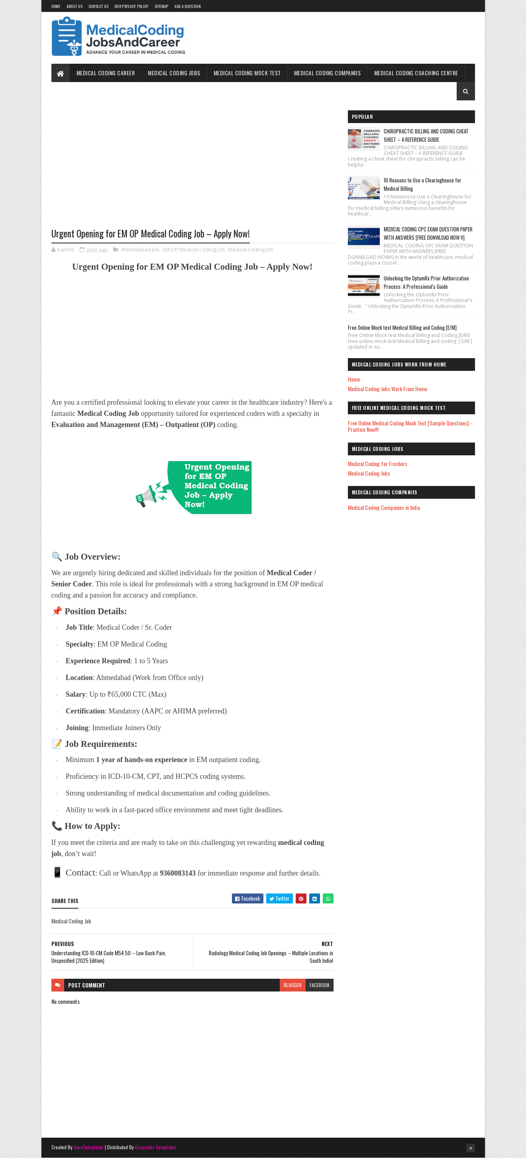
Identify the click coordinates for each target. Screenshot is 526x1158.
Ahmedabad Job (140, 249)
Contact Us (98, 6)
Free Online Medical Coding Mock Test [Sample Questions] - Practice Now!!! (410, 426)
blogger (293, 985)
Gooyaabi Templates (155, 1147)
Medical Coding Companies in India (384, 507)
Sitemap (162, 6)
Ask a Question (188, 6)
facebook (320, 985)
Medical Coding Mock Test (247, 73)
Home (56, 6)
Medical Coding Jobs (174, 73)
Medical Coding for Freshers (377, 463)
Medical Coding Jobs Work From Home (387, 388)
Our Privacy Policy (131, 6)
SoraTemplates (89, 1147)
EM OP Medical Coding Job (194, 249)
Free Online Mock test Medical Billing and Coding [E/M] (402, 327)
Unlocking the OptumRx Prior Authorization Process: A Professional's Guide (426, 282)
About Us (74, 6)
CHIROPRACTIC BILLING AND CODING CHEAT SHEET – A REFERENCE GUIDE (426, 135)
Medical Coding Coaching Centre (416, 73)
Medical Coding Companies (327, 73)
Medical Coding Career (106, 73)
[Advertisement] (192, 170)
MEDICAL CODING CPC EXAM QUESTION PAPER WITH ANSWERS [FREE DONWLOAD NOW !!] (428, 233)
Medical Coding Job (250, 249)
